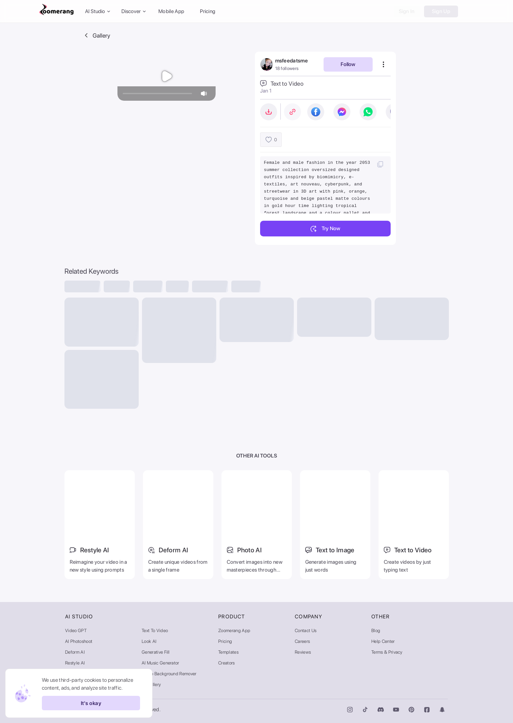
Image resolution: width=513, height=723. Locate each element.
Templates (228, 652)
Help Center (383, 641)
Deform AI (75, 652)
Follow (348, 64)
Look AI (149, 641)
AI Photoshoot (78, 641)
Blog (375, 630)
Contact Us (305, 630)
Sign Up (441, 11)
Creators (226, 662)
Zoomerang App (234, 630)
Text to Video (155, 630)
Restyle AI (75, 662)
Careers (302, 641)
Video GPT (76, 630)
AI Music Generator (160, 662)
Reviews (303, 652)
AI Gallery (151, 684)
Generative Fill (156, 652)
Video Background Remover (169, 673)
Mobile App (171, 11)
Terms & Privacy (387, 652)
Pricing (207, 11)
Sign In (407, 11)
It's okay (91, 703)
